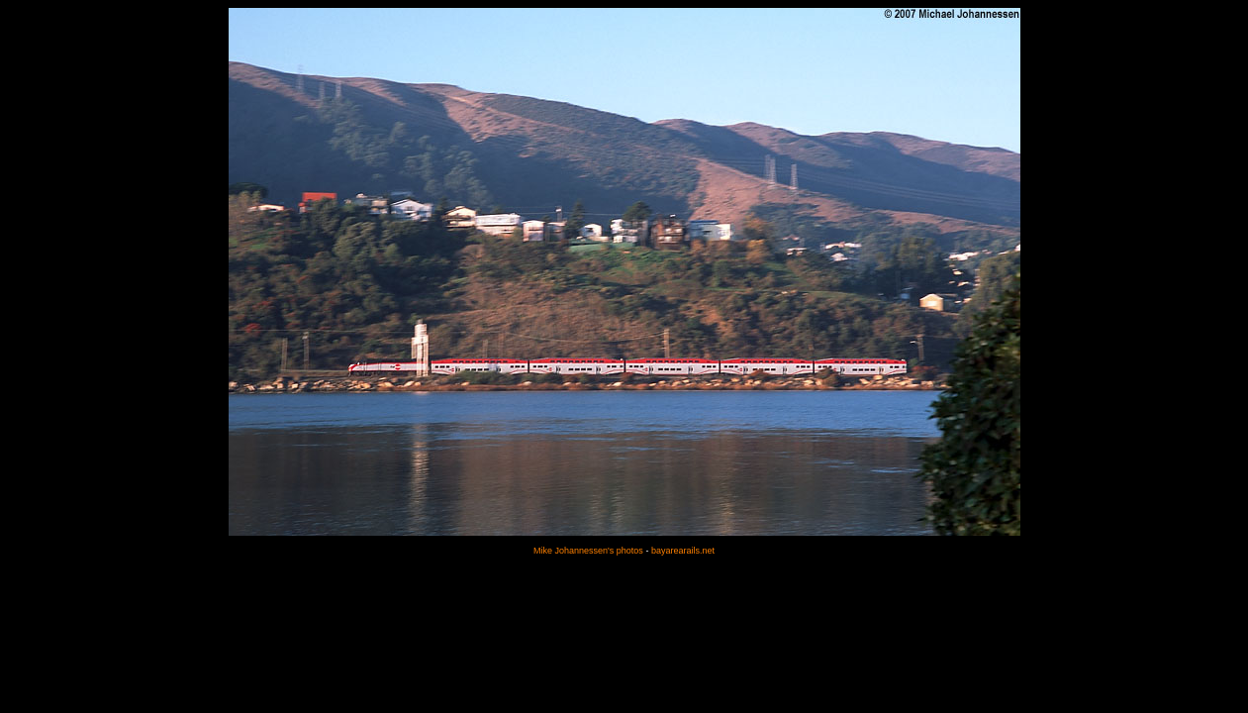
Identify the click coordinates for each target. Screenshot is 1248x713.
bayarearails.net (683, 551)
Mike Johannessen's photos (588, 551)
